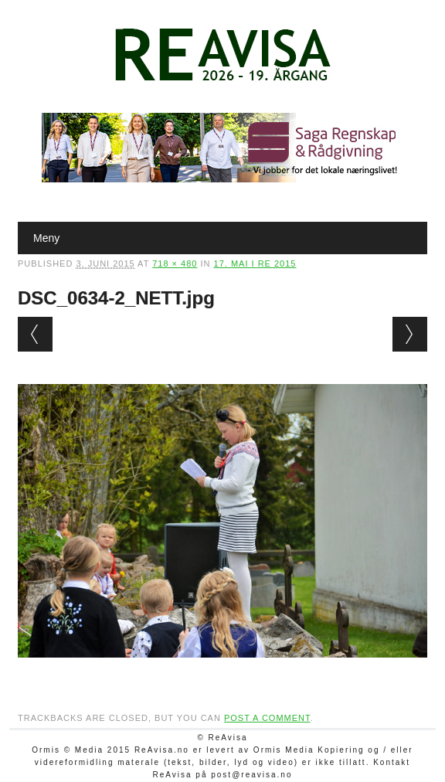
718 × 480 (174, 263)
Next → (409, 334)
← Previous (35, 334)
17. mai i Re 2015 (255, 263)
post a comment (267, 717)
